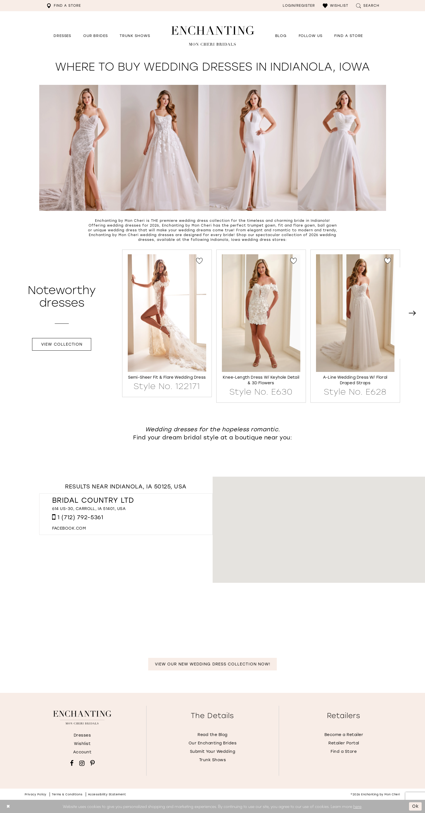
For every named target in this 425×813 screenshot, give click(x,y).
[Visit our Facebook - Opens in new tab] (72, 763)
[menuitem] (64, 5)
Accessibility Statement (107, 794)
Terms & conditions (67, 794)
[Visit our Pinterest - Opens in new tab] (92, 763)
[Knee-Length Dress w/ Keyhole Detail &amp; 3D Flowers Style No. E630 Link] (261, 325)
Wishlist (82, 743)
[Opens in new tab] (310, 36)
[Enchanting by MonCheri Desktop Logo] (213, 35)
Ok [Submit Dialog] (415, 806)
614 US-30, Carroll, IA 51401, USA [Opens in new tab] (89, 508)
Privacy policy (36, 794)
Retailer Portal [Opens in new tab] (343, 743)
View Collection (61, 344)
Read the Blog (212, 734)
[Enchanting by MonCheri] (82, 717)
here (357, 806)
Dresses (82, 735)
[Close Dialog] (8, 806)
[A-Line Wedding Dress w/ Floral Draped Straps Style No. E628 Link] (355, 325)
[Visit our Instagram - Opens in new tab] (82, 763)
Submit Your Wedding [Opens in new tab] (212, 751)
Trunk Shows (212, 760)
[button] (335, 5)
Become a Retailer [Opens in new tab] (343, 734)
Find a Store (344, 751)
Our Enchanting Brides (213, 743)
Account (82, 752)
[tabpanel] (167, 323)
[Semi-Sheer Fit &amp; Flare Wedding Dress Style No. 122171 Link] (167, 322)
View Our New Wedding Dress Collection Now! (212, 664)
